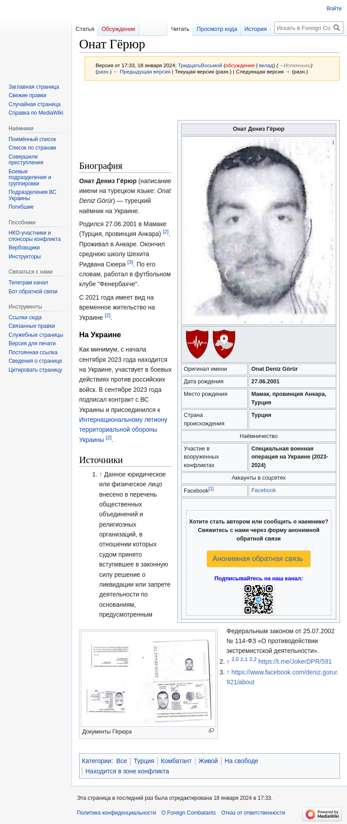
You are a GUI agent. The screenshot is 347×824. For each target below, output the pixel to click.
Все (121, 760)
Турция (144, 760)
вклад (266, 65)
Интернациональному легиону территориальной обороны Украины (123, 429)
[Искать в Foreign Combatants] (308, 27)
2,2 (253, 659)
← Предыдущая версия (141, 71)
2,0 (234, 659)
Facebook (263, 490)
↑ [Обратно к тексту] (100, 474)
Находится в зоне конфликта (127, 771)
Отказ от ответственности (253, 813)
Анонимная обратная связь (257, 558)
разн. (103, 71)
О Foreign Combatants (188, 813)
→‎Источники (294, 65)
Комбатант (176, 760)
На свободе (241, 760)
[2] (166, 232)
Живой (208, 760)
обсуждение (240, 65)
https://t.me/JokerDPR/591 (295, 661)
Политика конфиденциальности (116, 813)
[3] (130, 262)
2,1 (244, 659)
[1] (211, 488)
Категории (96, 760)
